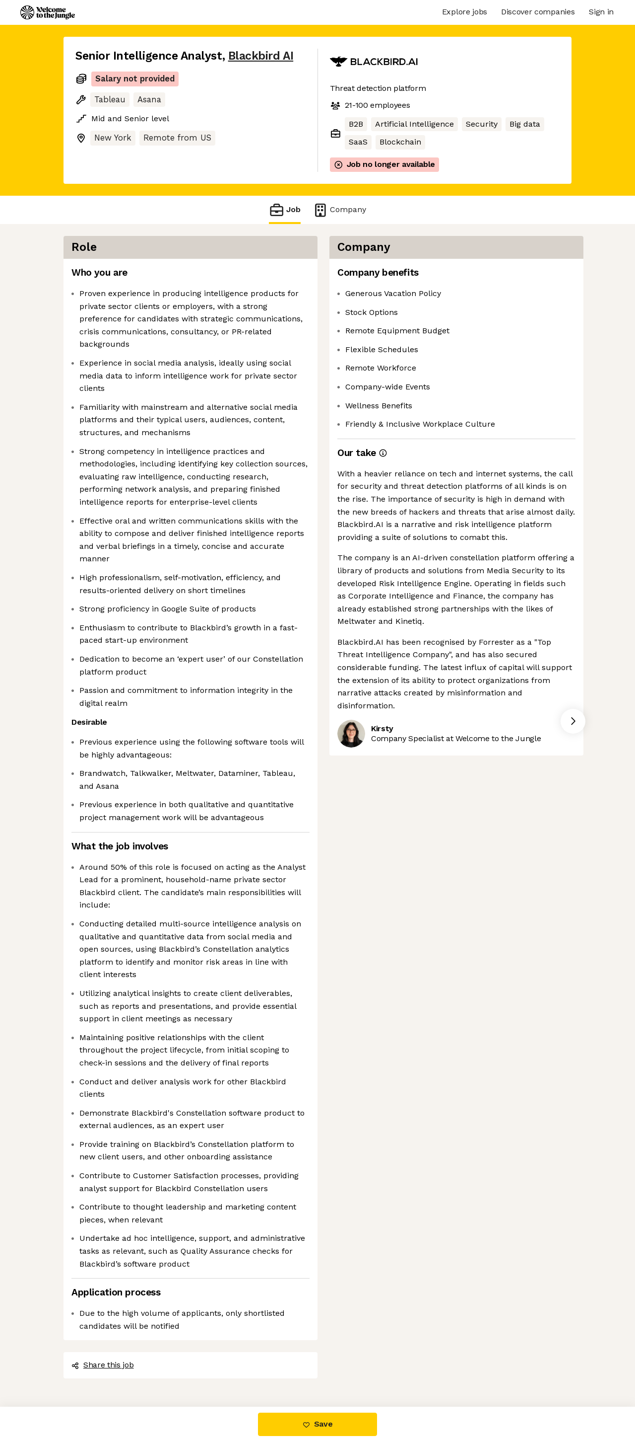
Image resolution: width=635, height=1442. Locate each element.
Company (339, 210)
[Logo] (47, 12)
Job (285, 210)
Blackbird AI (260, 56)
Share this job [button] (102, 1364)
